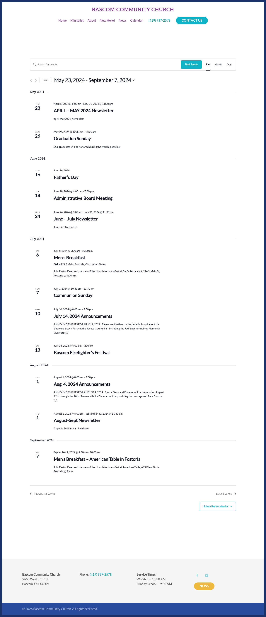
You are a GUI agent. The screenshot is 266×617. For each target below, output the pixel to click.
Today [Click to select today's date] (45, 79)
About (92, 20)
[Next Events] (36, 80)
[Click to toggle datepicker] (94, 80)
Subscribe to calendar (216, 506)
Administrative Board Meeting (83, 198)
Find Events (191, 64)
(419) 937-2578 (159, 20)
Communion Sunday (73, 295)
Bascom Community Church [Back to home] (133, 9)
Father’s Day (66, 177)
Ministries (77, 20)
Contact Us (192, 20)
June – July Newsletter (76, 218)
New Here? (107, 20)
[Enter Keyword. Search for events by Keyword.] (105, 64)
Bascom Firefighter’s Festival (82, 352)
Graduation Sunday (72, 138)
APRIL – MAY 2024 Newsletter (84, 110)
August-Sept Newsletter (77, 420)
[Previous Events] (31, 80)
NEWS (204, 586)
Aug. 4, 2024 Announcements (82, 384)
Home (62, 20)
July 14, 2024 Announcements (83, 316)
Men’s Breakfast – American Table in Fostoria (97, 459)
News (123, 20)
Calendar (136, 20)
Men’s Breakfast (69, 257)
